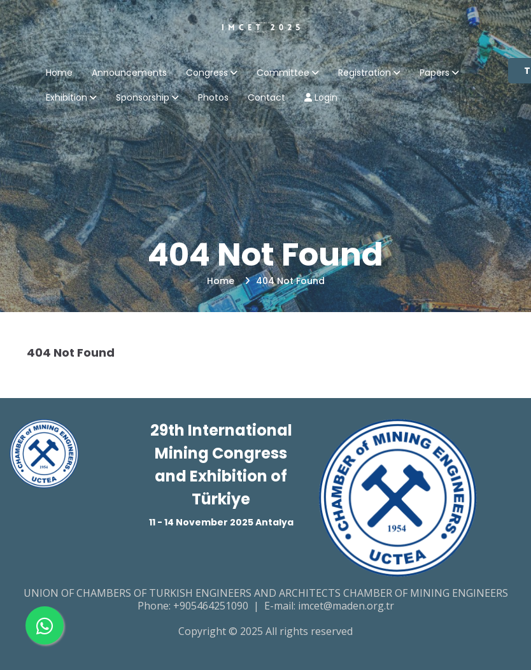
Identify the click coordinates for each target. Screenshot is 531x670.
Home (59, 73)
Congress (207, 73)
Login (320, 98)
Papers (435, 73)
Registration (364, 73)
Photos (213, 98)
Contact (266, 98)
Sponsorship (142, 98)
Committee (283, 73)
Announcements (129, 73)
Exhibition (66, 98)
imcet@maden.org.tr (346, 606)
